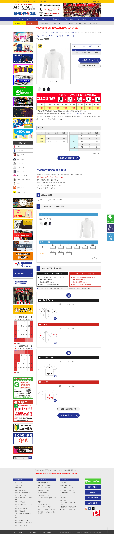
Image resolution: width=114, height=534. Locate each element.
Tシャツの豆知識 (43, 492)
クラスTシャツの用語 (44, 487)
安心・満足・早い (66, 485)
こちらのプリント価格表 (73, 113)
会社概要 (63, 482)
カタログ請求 (82, 19)
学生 (41, 199)
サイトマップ (86, 1)
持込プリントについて (21, 490)
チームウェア (73, 32)
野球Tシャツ (18, 517)
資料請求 (92, 492)
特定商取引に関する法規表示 (69, 507)
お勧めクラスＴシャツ (44, 490)
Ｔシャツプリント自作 (44, 507)
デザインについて (32, 19)
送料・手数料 (92, 487)
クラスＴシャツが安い (67, 487)
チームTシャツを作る (44, 504)
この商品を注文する (88, 60)
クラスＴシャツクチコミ (68, 490)
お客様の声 (18, 487)
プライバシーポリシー (67, 495)
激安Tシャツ (41, 502)
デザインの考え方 (20, 502)
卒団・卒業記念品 (20, 511)
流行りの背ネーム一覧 (21, 525)
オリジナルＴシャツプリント (23, 495)
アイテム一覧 (18, 482)
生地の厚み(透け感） (44, 482)
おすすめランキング (82, 23)
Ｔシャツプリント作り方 (68, 509)
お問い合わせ (97, 1)
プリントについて (69, 19)
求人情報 (63, 500)
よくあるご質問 (94, 23)
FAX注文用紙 (18, 485)
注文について (57, 19)
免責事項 (63, 498)
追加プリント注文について (22, 492)
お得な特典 (44, 23)
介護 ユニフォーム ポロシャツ (46, 509)
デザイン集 (69, 23)
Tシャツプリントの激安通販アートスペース (55, 32)
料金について (44, 19)
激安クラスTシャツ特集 (21, 520)
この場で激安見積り (88, 66)
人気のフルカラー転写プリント (23, 522)
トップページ (19, 19)
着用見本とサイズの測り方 (45, 485)
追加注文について (32, 23)
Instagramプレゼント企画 (68, 492)
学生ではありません (56, 199)
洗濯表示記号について (44, 495)
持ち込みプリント (20, 23)
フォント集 (57, 23)
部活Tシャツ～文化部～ (21, 508)
